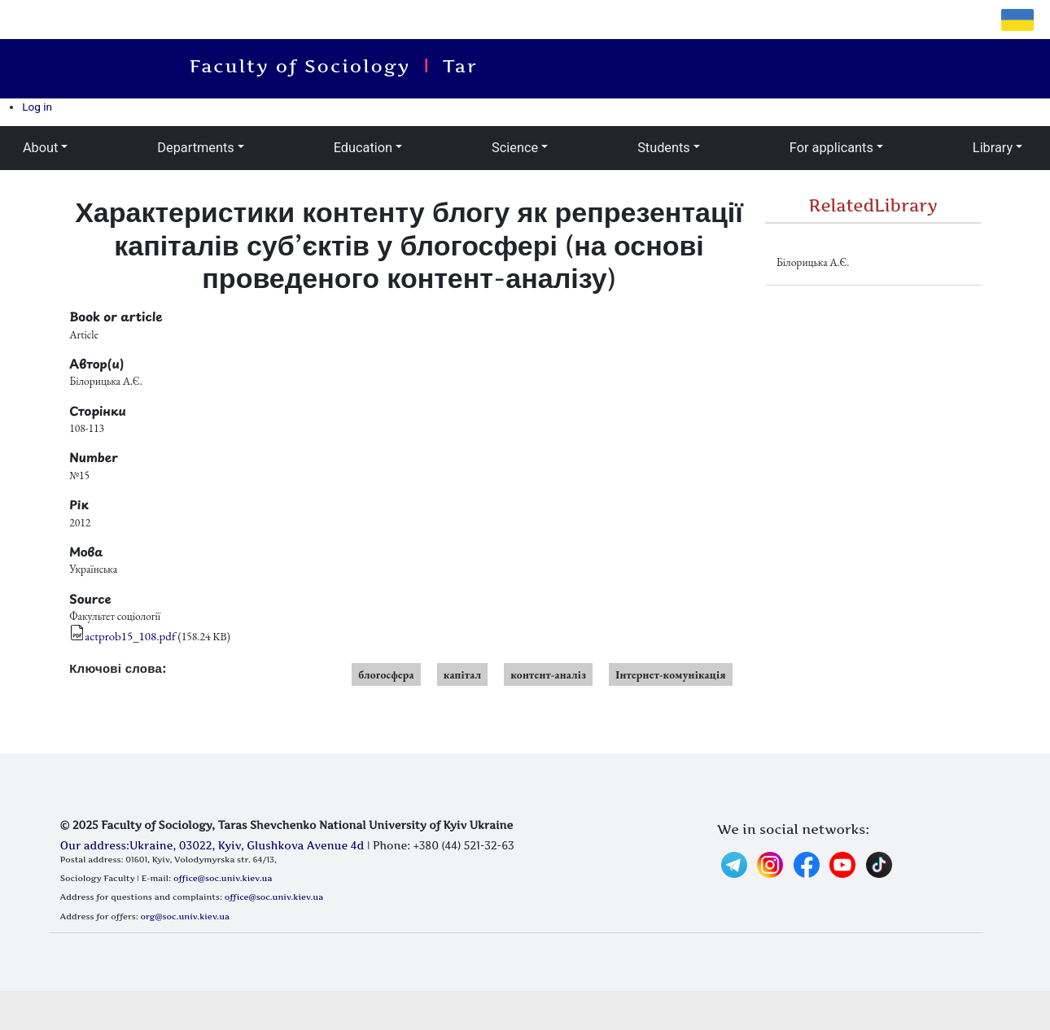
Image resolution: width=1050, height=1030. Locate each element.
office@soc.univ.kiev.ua (222, 878)
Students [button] (663, 147)
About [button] (40, 147)
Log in (37, 106)
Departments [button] (195, 147)
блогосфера (386, 674)
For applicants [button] (831, 147)
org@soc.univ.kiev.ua (185, 916)
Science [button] (515, 147)
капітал (462, 674)
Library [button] (993, 147)
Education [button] (363, 147)
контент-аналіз (548, 674)
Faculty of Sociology (309, 65)
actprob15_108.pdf (130, 636)
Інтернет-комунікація (670, 674)
